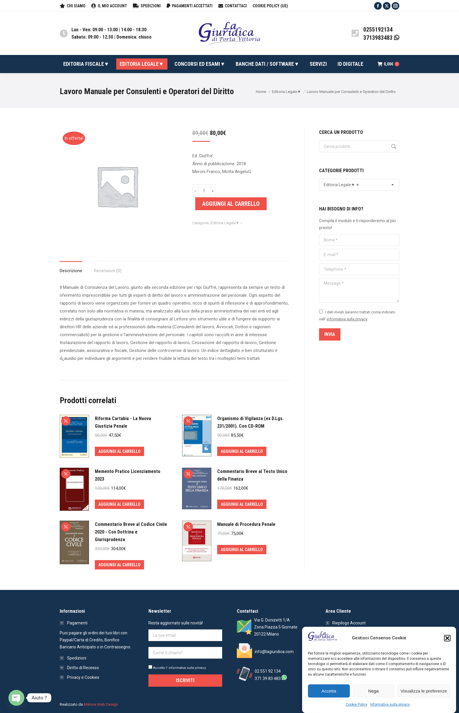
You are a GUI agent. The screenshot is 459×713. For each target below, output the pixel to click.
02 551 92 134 (268, 671)
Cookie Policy (356, 704)
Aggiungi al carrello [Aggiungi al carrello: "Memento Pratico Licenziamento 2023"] (119, 504)
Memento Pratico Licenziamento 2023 (127, 475)
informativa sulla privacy (347, 319)
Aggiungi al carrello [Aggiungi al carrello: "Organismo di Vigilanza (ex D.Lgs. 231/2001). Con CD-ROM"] (242, 451)
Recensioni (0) (107, 270)
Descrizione (71, 270)
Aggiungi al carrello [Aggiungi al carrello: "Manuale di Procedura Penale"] (242, 549)
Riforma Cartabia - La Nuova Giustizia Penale (123, 422)
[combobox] (359, 185)
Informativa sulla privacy (390, 704)
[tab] (71, 268)
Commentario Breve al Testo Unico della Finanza (252, 475)
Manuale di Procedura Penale (246, 524)
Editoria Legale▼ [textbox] (341, 184)
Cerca (393, 146)
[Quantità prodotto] (204, 190)
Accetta (328, 690)
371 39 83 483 (268, 678)
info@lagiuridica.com (274, 651)
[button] (447, 638)
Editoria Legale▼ (224, 223)
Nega (373, 690)
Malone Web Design (101, 704)
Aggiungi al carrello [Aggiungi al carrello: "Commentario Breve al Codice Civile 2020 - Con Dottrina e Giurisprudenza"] (119, 564)
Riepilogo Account (349, 623)
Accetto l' (177, 668)
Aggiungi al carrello (231, 203)
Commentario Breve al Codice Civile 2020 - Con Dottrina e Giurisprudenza (131, 532)
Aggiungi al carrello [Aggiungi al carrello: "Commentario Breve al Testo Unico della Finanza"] (242, 504)
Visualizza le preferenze (423, 690)
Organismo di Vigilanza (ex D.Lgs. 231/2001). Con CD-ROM (250, 422)
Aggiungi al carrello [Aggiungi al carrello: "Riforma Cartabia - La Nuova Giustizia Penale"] (119, 451)
